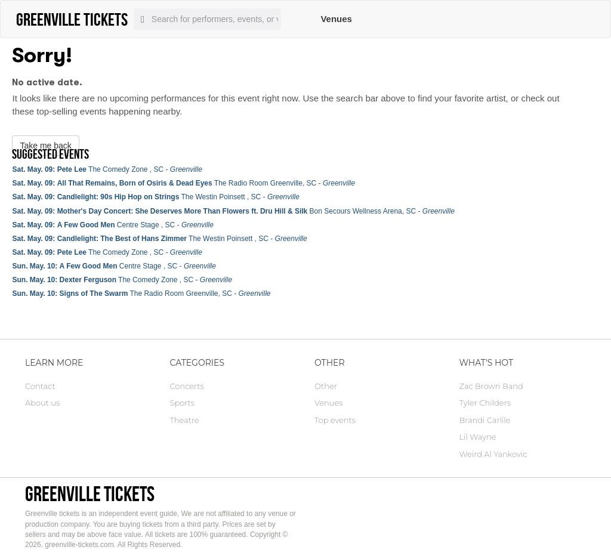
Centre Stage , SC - (112, 225)
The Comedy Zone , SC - (107, 169)
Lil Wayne (477, 436)
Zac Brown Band (491, 386)
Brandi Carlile (485, 420)
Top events (335, 420)
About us (42, 402)
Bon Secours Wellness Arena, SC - (233, 211)
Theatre (184, 420)
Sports (182, 402)
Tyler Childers (485, 402)
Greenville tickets (90, 494)
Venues (336, 19)
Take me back (45, 145)
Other (325, 386)
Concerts (187, 386)
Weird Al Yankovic (493, 454)
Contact (40, 386)
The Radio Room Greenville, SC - (183, 183)
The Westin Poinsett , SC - (156, 197)
